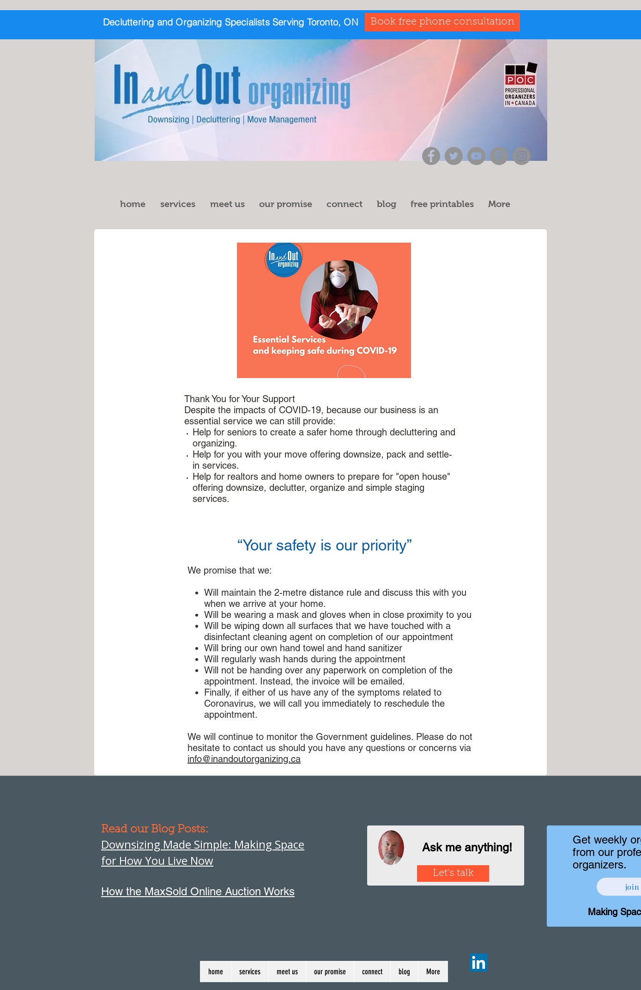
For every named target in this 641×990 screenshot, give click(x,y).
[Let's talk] (453, 873)
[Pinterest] (499, 156)
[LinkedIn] (479, 962)
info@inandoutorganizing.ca (244, 758)
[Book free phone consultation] (442, 22)
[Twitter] (454, 156)
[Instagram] (522, 156)
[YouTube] (476, 156)
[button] (181, 204)
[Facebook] (431, 156)
